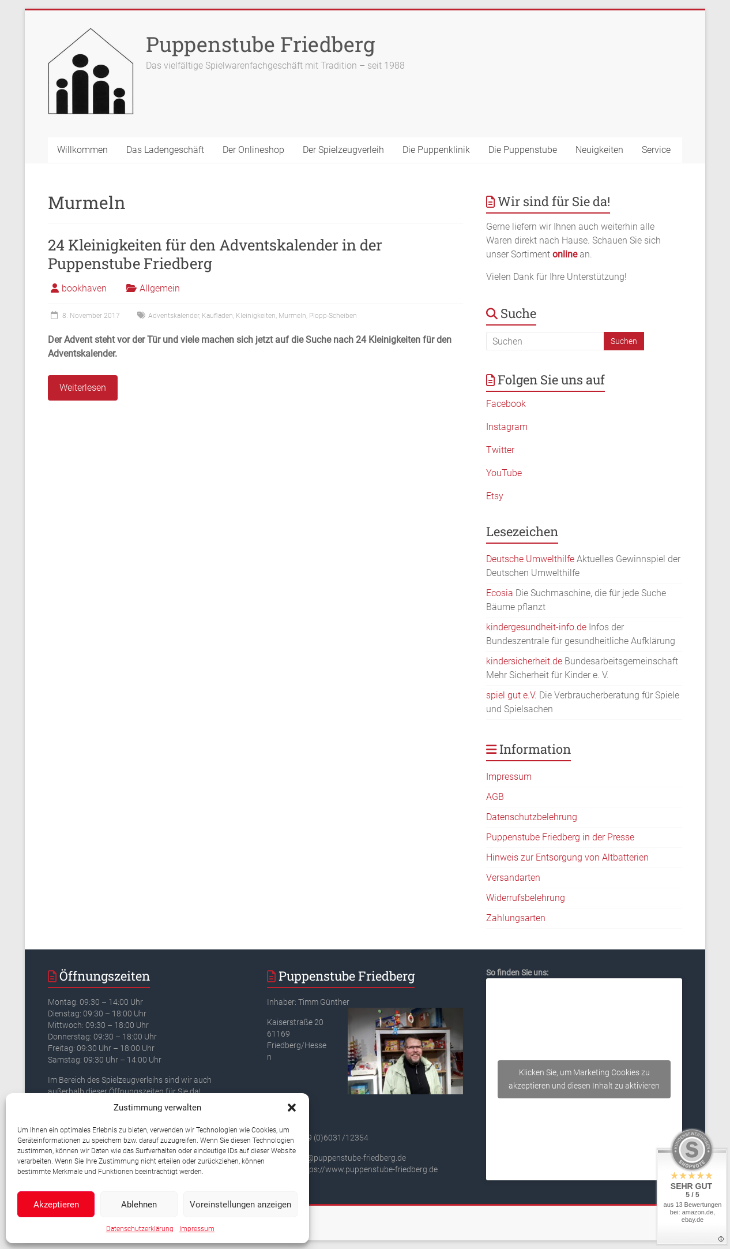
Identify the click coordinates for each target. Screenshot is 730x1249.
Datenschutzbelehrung (531, 817)
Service (656, 149)
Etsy (494, 496)
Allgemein (160, 288)
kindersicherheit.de (524, 661)
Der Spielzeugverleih (343, 149)
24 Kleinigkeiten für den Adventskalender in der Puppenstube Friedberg (215, 254)
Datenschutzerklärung (140, 1229)
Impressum (197, 1229)
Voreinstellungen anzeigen (240, 1204)
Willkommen (82, 149)
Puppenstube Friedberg (260, 44)
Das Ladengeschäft (165, 149)
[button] (292, 1107)
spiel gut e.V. (511, 695)
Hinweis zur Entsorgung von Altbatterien (567, 857)
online (564, 254)
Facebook (506, 403)
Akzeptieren (56, 1204)
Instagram (507, 426)
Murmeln (292, 316)
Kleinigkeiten (256, 316)
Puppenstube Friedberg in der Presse (560, 837)
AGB (495, 796)
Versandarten (513, 877)
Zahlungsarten (515, 918)
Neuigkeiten (599, 149)
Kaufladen (217, 316)
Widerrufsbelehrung (525, 897)
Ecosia (499, 593)
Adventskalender (173, 316)
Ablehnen (139, 1204)
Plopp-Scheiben (333, 316)
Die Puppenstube (522, 149)
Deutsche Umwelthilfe (530, 559)
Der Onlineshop (253, 149)
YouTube (504, 473)
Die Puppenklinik (436, 149)
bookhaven (84, 288)
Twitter (500, 449)
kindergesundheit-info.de (536, 627)
